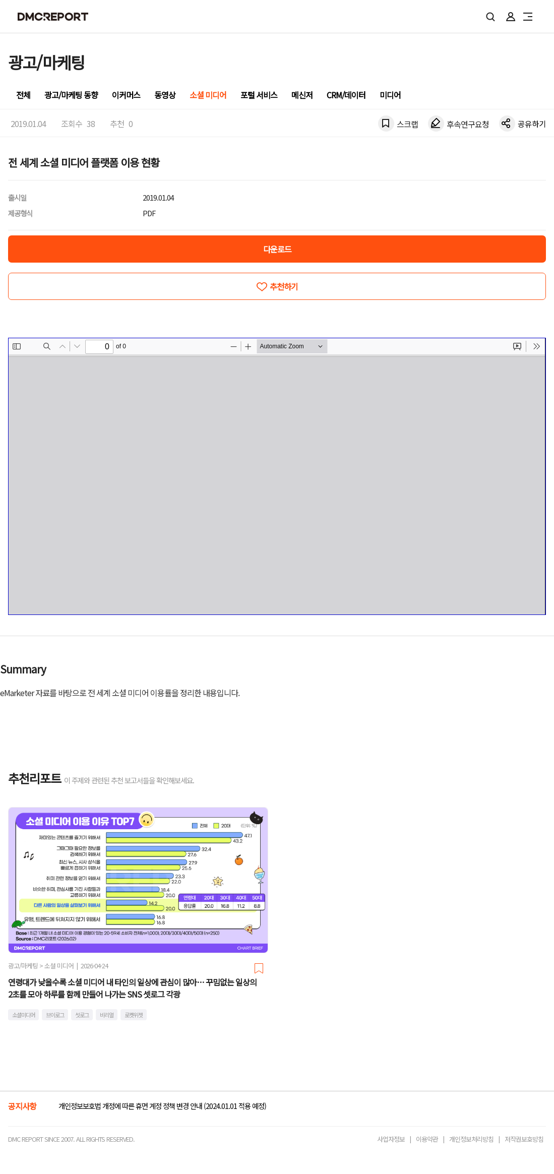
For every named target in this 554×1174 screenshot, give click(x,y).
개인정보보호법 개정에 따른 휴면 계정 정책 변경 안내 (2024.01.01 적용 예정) (162, 1105)
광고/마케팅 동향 (71, 95)
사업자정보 (391, 1139)
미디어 (390, 95)
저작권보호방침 (524, 1139)
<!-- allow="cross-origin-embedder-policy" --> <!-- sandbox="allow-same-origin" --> (276, 476)
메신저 (302, 95)
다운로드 (277, 249)
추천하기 (284, 286)
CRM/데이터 (346, 95)
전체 (23, 95)
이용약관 (427, 1139)
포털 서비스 (258, 95)
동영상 (164, 95)
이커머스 (126, 95)
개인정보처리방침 (471, 1139)
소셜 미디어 (208, 95)
